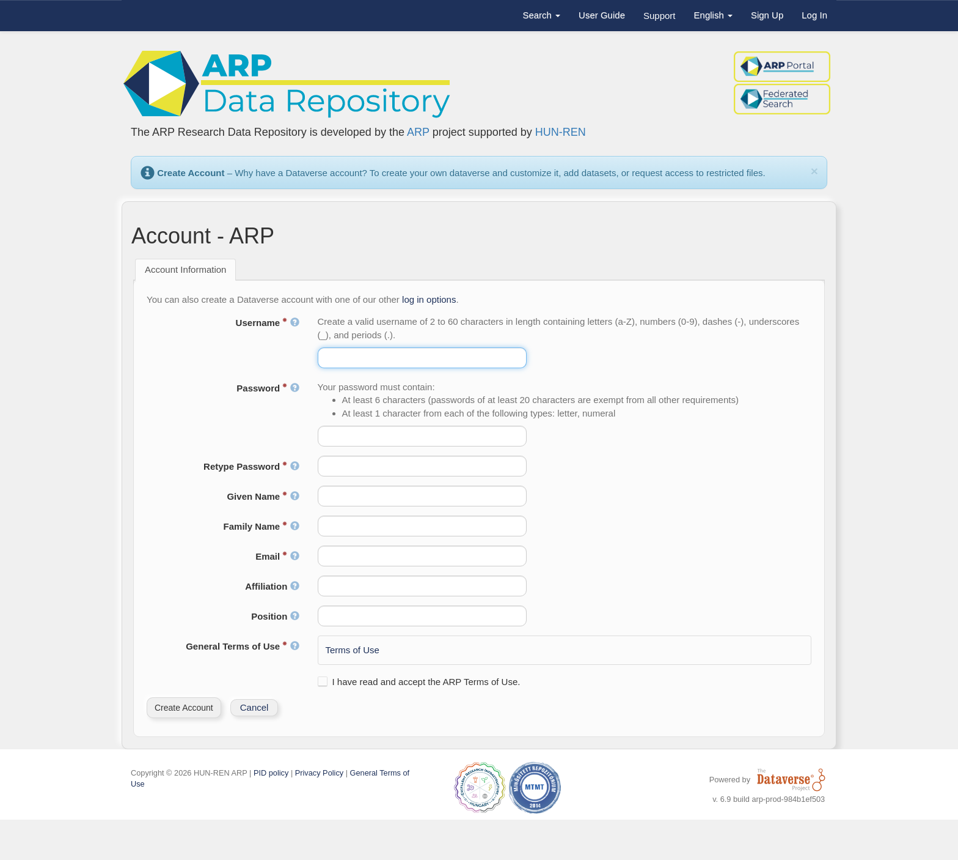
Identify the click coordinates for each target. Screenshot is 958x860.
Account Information (185, 269)
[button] (184, 707)
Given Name (263, 496)
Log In (814, 15)
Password (267, 388)
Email (277, 556)
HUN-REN (560, 132)
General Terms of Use (242, 646)
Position (275, 616)
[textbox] (422, 357)
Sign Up (767, 15)
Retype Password (251, 466)
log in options (429, 299)
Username (267, 322)
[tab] (185, 270)
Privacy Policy (319, 772)
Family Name (261, 526)
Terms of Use (352, 650)
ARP (418, 132)
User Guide (602, 15)
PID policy (271, 772)
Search (541, 15)
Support (659, 15)
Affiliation (272, 586)
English (713, 15)
